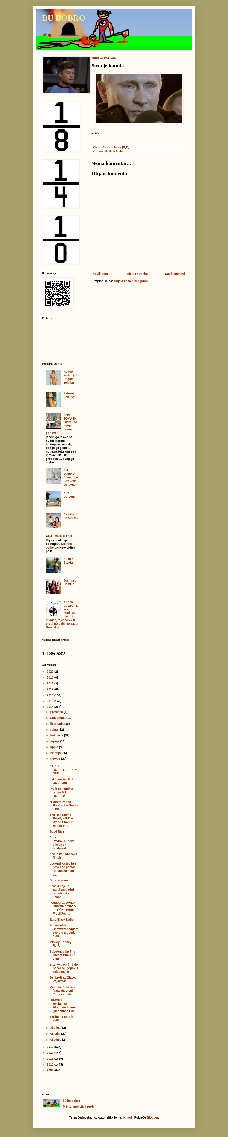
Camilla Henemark (71, 516)
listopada (57, 723)
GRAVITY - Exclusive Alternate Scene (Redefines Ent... (63, 1005)
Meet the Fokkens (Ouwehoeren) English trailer (62, 990)
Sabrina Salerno (69, 395)
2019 (50, 677)
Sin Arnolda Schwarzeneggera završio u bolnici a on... (64, 931)
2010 (50, 1064)
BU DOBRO (63, 18)
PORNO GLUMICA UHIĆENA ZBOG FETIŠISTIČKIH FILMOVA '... (63, 908)
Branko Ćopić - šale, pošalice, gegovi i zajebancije (64, 968)
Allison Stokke (69, 560)
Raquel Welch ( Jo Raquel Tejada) (71, 377)
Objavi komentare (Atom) (131, 281)
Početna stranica (136, 273)
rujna (54, 729)
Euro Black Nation (63, 919)
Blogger (152, 1117)
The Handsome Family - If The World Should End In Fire (61, 820)
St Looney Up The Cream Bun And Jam (62, 955)
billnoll (128, 1117)
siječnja (56, 1039)
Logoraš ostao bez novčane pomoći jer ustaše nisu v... (63, 869)
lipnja (54, 747)
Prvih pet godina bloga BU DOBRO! (61, 792)
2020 (50, 671)
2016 (50, 695)
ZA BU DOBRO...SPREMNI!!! (63, 770)
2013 (50, 1047)
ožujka (55, 1027)
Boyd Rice (57, 831)
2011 (50, 1058)
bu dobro (73, 1100)
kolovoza (57, 735)
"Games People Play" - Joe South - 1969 (64, 805)
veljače (55, 1033)
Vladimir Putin (114, 151)
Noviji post (100, 273)
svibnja (55, 753)
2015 (50, 701)
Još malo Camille (70, 582)
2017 (50, 689)
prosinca (57, 712)
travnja (55, 758)
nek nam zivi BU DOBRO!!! (61, 781)
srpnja (55, 741)
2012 (50, 1052)
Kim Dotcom (69, 494)
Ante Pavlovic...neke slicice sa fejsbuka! (62, 843)
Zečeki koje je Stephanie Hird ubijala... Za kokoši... (62, 891)
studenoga (58, 717)
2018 (50, 683)
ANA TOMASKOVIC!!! (61, 536)
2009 (50, 1070)
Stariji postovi (175, 273)
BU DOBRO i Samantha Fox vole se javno (71, 477)
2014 (50, 706)
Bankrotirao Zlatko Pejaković (63, 979)
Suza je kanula (60, 880)
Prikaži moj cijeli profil (79, 1106)
